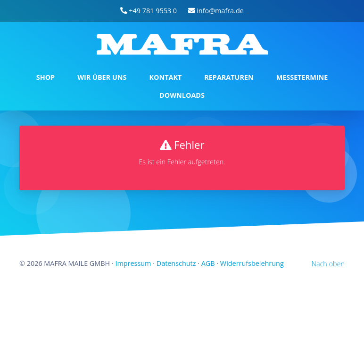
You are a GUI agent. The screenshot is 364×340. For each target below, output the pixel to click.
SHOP (45, 77)
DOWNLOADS (182, 95)
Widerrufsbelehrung (252, 263)
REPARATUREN (228, 77)
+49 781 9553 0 (148, 10)
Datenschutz (176, 263)
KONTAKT (165, 77)
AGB (208, 263)
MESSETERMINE (302, 77)
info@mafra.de (216, 10)
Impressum (133, 263)
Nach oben (328, 263)
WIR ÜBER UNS (101, 77)
